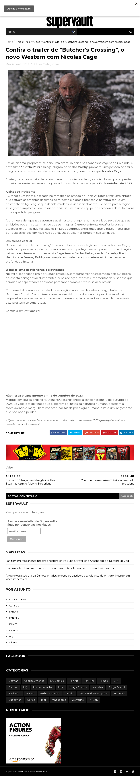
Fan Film (15, 618)
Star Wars (119, 694)
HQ (11, 637)
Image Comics (78, 688)
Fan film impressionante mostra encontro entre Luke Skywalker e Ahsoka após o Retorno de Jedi (68, 561)
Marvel (30, 694)
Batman (13, 681)
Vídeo (37, 42)
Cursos (14, 606)
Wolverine (78, 700)
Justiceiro (14, 694)
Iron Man (98, 688)
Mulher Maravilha (50, 694)
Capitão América (34, 681)
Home (10, 42)
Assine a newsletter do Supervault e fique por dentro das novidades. (33, 523)
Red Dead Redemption (94, 694)
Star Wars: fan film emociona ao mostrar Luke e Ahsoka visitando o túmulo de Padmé (60, 569)
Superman (15, 700)
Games (14, 631)
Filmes (19, 42)
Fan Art (15, 612)
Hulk (60, 688)
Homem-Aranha (42, 688)
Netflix (70, 694)
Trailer (28, 42)
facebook (126, 497)
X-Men (94, 700)
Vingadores (59, 700)
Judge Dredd (117, 688)
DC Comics (57, 681)
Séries (14, 643)
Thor (43, 700)
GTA (116, 681)
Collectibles (18, 600)
